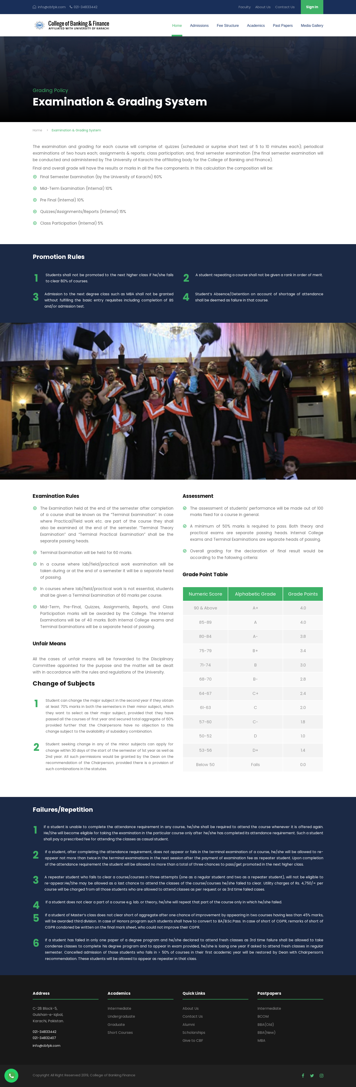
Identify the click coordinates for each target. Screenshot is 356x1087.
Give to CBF (193, 1040)
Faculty (245, 7)
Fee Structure (228, 26)
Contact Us (285, 7)
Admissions (199, 26)
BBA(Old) (265, 1024)
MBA (261, 1040)
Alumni (189, 1024)
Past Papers (283, 26)
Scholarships (194, 1032)
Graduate (116, 1024)
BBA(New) (266, 1032)
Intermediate (119, 1008)
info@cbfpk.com (46, 1045)
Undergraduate (121, 1016)
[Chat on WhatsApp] (11, 1075)
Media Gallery (312, 26)
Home (177, 26)
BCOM (263, 1016)
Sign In (312, 7)
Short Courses (120, 1032)
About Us (263, 7)
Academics (256, 26)
